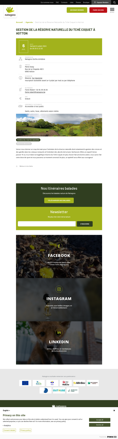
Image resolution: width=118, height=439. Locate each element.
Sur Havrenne (37, 78)
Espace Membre (102, 2)
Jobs (71, 2)
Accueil (19, 22)
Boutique (86, 2)
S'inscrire (84, 224)
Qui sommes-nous (47, 2)
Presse (78, 2)
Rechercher (115, 2)
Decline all (99, 425)
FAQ (57, 2)
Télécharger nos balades (59, 200)
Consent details (9, 430)
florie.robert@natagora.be (35, 92)
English (6, 410)
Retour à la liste (26, 166)
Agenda (29, 22)
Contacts (64, 2)
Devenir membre (77, 10)
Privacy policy (25, 430)
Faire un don (98, 10)
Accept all (99, 420)
